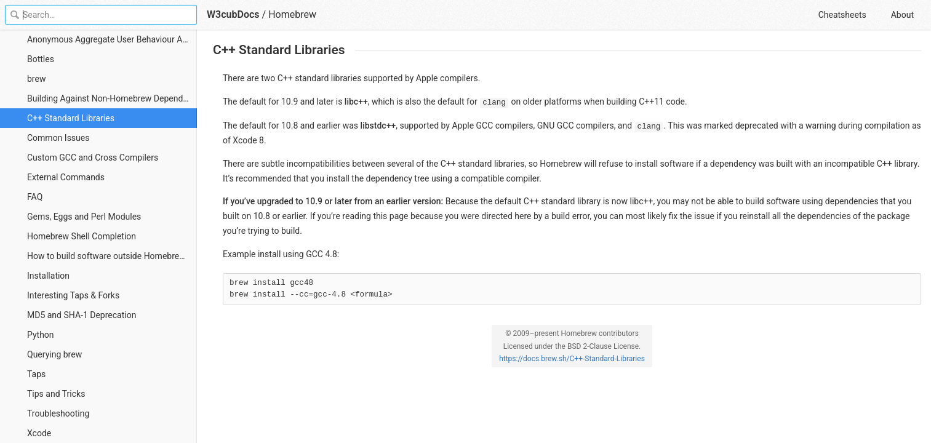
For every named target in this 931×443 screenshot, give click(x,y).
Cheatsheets (842, 15)
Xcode (39, 433)
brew (36, 79)
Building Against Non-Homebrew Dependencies (112, 98)
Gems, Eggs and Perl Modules (84, 217)
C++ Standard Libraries (70, 118)
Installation (48, 276)
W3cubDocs (233, 14)
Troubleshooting (58, 413)
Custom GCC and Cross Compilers (92, 157)
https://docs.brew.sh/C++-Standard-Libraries (572, 358)
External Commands (66, 177)
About (902, 15)
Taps (36, 374)
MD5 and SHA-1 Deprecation (81, 315)
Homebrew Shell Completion (81, 236)
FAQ (34, 197)
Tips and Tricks (56, 394)
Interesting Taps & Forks (73, 295)
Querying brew (54, 354)
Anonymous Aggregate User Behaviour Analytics (112, 39)
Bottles (40, 59)
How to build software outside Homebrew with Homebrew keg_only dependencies (112, 256)
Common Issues (58, 138)
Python (40, 335)
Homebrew (292, 14)
